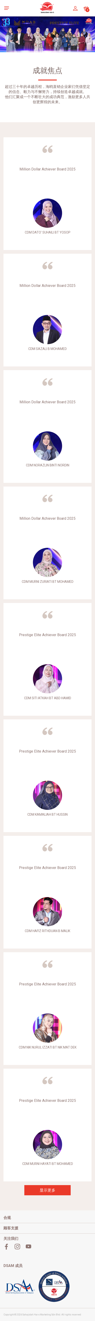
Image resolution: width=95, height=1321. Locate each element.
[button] (7, 8)
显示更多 (47, 1190)
